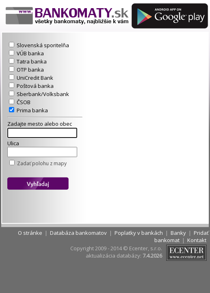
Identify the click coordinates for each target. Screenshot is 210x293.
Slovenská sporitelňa (43, 45)
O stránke (30, 232)
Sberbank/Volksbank (43, 94)
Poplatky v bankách (139, 232)
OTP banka (30, 69)
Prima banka (32, 110)
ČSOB (23, 102)
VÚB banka (30, 53)
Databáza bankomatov (78, 232)
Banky (178, 232)
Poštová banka (35, 86)
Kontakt (196, 240)
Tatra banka (32, 61)
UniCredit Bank (35, 77)
